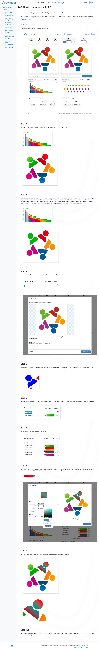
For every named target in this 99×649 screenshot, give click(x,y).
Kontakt (86, 645)
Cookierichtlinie (63, 645)
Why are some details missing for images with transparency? (9, 25)
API (82, 645)
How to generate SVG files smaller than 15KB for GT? (9, 42)
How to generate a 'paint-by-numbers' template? (9, 36)
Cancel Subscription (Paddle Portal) (79, 648)
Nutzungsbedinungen (72, 645)
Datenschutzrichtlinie (53, 645)
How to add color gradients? (9, 31)
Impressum (44, 645)
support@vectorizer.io (26, 19)
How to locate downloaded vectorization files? (9, 13)
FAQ (80, 645)
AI (64, 2)
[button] (86, 2)
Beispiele (43, 2)
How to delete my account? (9, 48)
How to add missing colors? (9, 19)
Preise (48, 2)
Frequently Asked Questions (6, 8)
